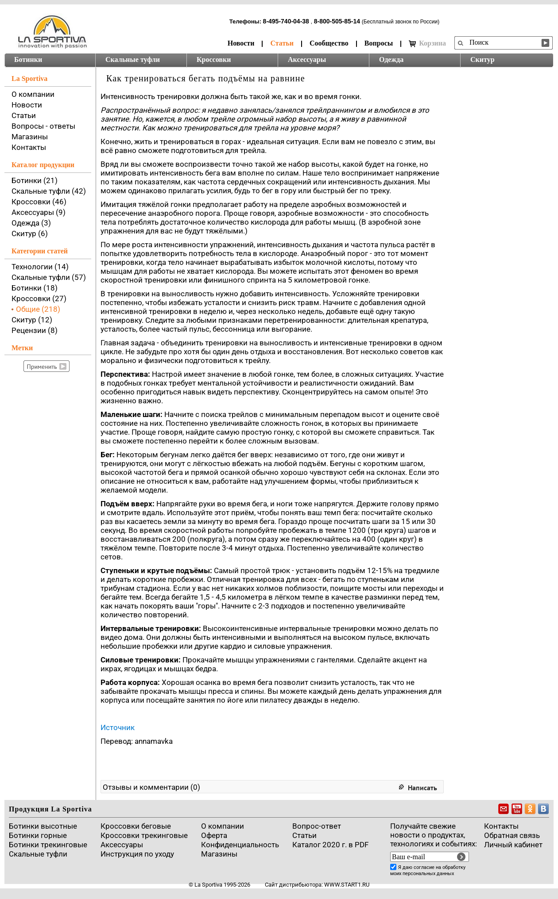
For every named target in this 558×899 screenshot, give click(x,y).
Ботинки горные (38, 835)
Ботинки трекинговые (48, 844)
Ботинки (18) (35, 287)
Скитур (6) (30, 233)
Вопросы (378, 43)
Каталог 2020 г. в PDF (330, 844)
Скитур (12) (32, 319)
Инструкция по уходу (137, 853)
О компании (33, 94)
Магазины (30, 136)
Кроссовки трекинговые (144, 835)
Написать (422, 787)
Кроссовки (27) (39, 298)
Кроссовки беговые (136, 826)
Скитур (482, 59)
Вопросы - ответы (43, 126)
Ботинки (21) (35, 180)
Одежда (391, 59)
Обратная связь (512, 835)
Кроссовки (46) (39, 201)
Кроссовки (214, 59)
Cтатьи (304, 835)
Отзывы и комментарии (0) (151, 787)
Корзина (427, 43)
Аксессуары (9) (39, 212)
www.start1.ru (346, 884)
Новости (241, 43)
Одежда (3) (31, 222)
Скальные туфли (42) (49, 191)
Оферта (214, 835)
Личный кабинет (513, 844)
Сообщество (329, 43)
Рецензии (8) (35, 330)
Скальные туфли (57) (49, 277)
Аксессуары (307, 59)
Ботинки (28, 59)
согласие (424, 867)
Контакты (29, 147)
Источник (118, 727)
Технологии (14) (40, 266)
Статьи (282, 43)
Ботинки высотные (43, 826)
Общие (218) (38, 309)
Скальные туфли (132, 59)
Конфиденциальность (240, 844)
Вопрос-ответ (316, 826)
